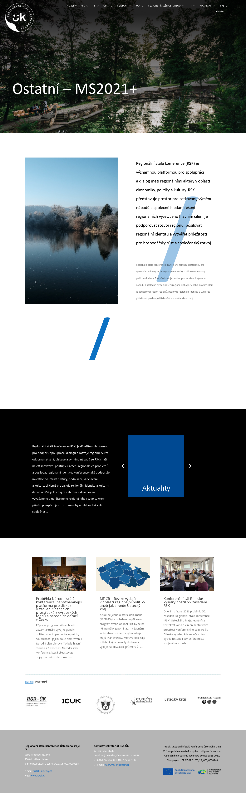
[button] (122, 466)
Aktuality (71, 6)
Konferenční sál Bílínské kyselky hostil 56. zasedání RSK (185, 602)
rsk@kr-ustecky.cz (42, 771)
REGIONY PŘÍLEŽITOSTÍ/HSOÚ (164, 6)
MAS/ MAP (205, 6)
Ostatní (220, 11)
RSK (83, 6)
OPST (106, 6)
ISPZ (221, 6)
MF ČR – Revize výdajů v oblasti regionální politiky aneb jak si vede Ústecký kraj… (122, 603)
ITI (190, 6)
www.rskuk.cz (38, 775)
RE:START (122, 6)
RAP (137, 6)
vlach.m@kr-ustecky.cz (117, 765)
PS (94, 6)
